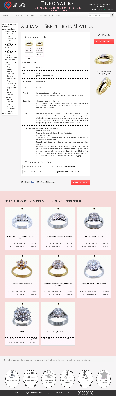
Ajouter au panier (104, 41)
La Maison (6, 15)
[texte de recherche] (99, 15)
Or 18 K (39, 73)
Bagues (29, 360)
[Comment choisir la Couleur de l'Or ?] (68, 172)
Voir (29, 54)
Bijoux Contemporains (15, 360)
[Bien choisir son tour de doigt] (66, 166)
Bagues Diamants (40, 360)
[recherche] (112, 15)
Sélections (31, 15)
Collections (18, 15)
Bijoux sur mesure (46, 15)
